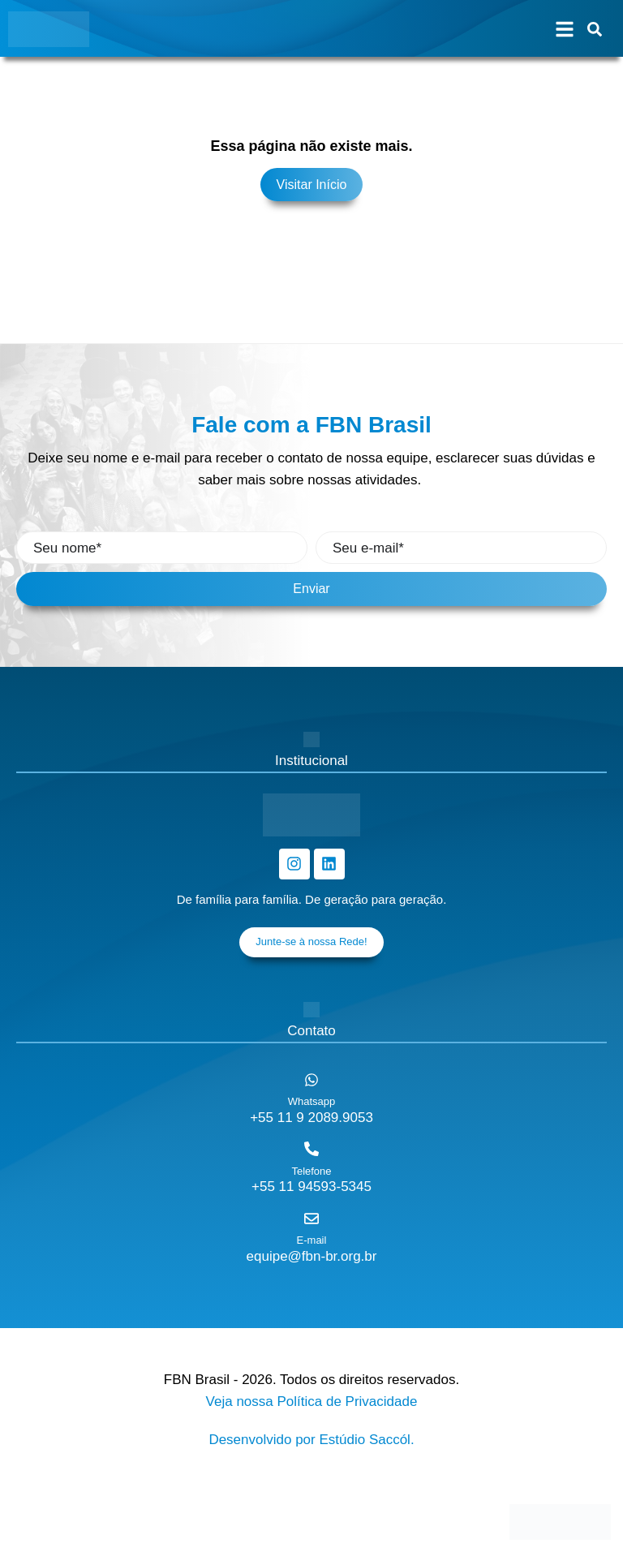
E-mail (312, 1240)
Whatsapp (312, 1101)
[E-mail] (311, 1218)
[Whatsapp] (311, 1080)
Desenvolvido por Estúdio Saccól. (311, 1439)
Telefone (311, 1171)
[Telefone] (311, 1148)
